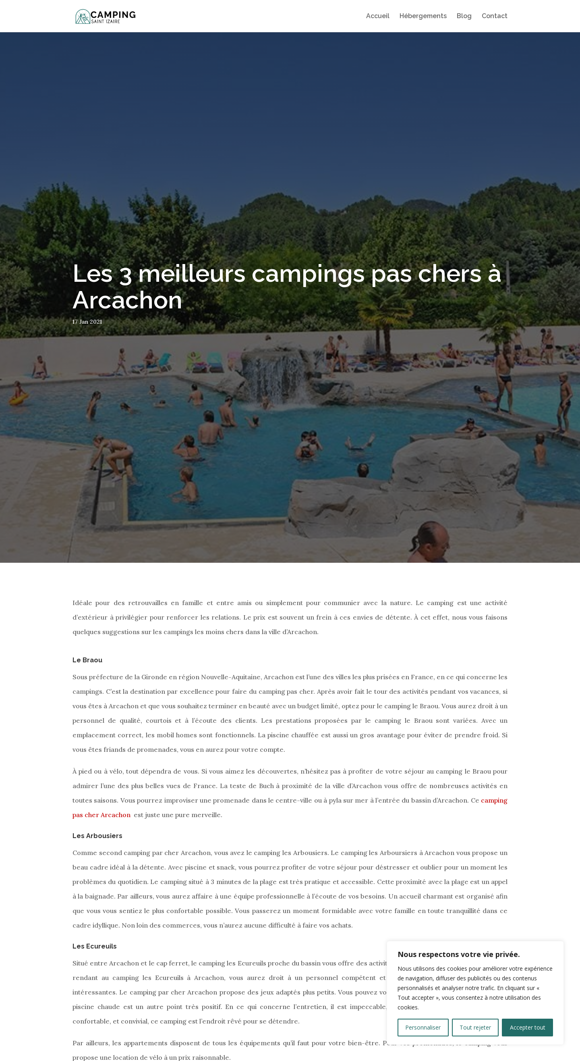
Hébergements (423, 16)
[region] (475, 993)
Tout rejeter (475, 1027)
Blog (464, 16)
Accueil (377, 16)
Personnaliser (423, 1027)
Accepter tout (527, 1027)
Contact (495, 16)
